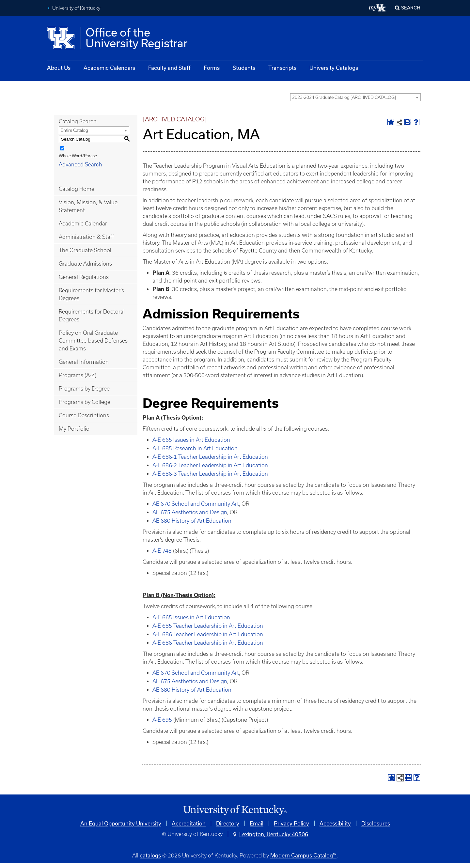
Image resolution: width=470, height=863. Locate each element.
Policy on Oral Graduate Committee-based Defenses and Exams (93, 340)
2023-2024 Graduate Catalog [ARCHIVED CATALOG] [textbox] (344, 97)
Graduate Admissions (85, 264)
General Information (84, 362)
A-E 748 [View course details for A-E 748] (162, 551)
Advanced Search (80, 164)
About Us (58, 68)
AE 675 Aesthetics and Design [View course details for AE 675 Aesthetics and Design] (189, 512)
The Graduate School (85, 250)
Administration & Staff (86, 237)
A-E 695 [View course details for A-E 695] (162, 720)
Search (410, 7)
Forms (212, 68)
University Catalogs (333, 68)
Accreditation (189, 823)
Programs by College (84, 402)
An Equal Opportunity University (120, 823)
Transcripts (282, 68)
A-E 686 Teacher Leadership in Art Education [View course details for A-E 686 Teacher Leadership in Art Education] (207, 634)
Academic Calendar (83, 223)
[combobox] (355, 97)
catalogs (150, 855)
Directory (227, 823)
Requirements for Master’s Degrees (91, 294)
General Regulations (84, 277)
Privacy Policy (291, 823)
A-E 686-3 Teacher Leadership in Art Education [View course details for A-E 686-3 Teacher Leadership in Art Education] (210, 474)
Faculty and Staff (169, 68)
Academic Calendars (109, 68)
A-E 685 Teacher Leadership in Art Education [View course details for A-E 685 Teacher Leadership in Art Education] (207, 626)
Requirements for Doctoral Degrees (92, 315)
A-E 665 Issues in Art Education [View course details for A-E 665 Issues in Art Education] (191, 440)
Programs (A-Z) (77, 375)
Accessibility (335, 823)
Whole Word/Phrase (78, 155)
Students (244, 68)
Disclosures (375, 823)
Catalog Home (76, 189)
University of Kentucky (76, 8)
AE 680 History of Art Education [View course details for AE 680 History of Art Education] (191, 521)
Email (256, 823)
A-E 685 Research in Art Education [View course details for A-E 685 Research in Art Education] (195, 448)
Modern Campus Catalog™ (303, 855)
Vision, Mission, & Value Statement (88, 206)
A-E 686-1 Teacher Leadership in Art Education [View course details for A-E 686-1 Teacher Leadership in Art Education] (210, 457)
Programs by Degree (84, 389)
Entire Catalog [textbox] (74, 130)
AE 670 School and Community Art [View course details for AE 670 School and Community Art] (195, 504)
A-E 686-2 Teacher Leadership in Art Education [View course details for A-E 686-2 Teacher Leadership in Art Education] (210, 465)
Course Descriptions (84, 415)
